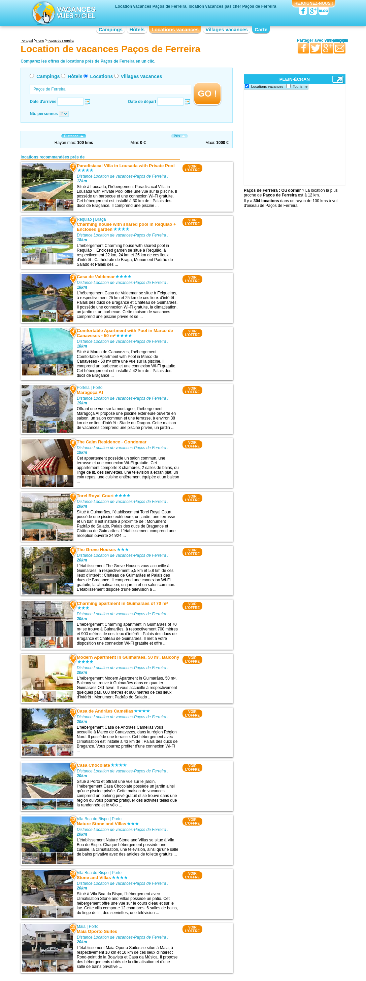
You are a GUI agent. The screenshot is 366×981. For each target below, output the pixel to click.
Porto (98, 387)
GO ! (207, 93)
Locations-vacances (267, 86)
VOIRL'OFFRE (192, 168)
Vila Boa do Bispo (93, 818)
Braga (100, 219)
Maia (81, 926)
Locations (101, 76)
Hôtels (137, 29)
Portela (83, 387)
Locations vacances (175, 29)
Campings (111, 29)
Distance (73, 136)
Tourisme (300, 86)
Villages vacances (226, 29)
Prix (179, 136)
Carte (261, 29)
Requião (84, 219)
